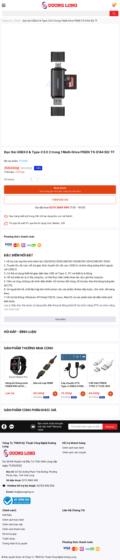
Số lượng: (9, 179)
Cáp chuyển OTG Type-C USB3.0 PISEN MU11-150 (73, 386)
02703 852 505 (45, 485)
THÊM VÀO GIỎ (60, 199)
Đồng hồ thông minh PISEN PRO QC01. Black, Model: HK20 (16, 386)
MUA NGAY (60, 190)
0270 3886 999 (59, 207)
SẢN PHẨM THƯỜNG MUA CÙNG (28, 348)
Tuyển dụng (8, 538)
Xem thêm (60, 319)
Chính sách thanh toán (13, 529)
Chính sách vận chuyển (74, 452)
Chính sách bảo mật (12, 524)
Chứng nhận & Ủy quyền (14, 543)
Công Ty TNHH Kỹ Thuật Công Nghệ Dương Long (50, 557)
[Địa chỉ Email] (92, 427)
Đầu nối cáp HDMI (43, 383)
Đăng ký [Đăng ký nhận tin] (110, 426)
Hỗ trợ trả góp (9, 534)
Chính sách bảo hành (73, 447)
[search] (114, 13)
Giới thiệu (7, 515)
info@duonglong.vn (24, 491)
